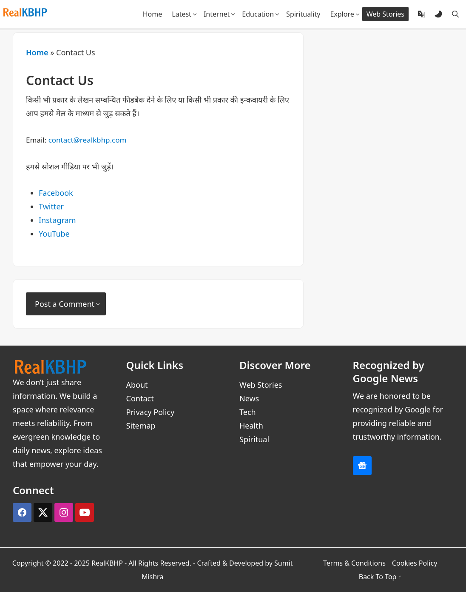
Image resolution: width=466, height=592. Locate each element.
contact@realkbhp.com (87, 140)
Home (37, 52)
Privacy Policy (150, 412)
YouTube (54, 234)
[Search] (455, 14)
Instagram (57, 220)
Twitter (51, 206)
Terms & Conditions (354, 563)
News (249, 398)
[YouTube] (84, 512)
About (137, 385)
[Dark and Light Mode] (438, 14)
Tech (247, 412)
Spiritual (254, 439)
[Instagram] (63, 512)
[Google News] (362, 465)
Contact (140, 398)
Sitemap (141, 425)
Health (251, 425)
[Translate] (421, 14)
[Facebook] (22, 512)
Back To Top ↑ (380, 576)
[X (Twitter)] (43, 512)
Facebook (56, 193)
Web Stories (260, 385)
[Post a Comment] (66, 303)
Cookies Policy (414, 563)
